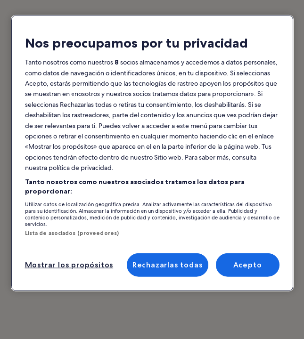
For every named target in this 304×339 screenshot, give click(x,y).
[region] (152, 153)
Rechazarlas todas (167, 264)
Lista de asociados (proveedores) (72, 232)
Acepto (247, 264)
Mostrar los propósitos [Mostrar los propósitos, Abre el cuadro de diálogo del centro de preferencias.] (69, 264)
